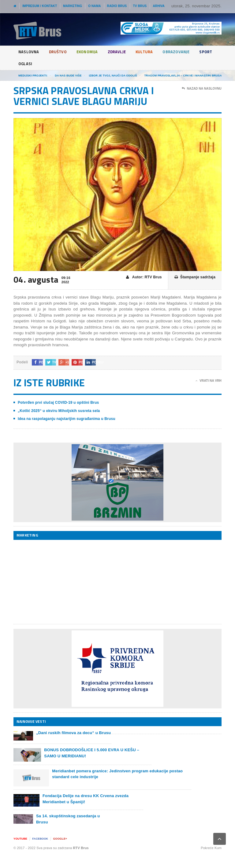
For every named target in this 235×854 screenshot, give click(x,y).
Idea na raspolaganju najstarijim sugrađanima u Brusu (66, 419)
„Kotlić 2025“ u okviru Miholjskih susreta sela (59, 411)
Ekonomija (91, 52)
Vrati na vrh (209, 381)
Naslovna (29, 52)
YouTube (20, 838)
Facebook (40, 838)
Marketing (72, 6)
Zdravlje (122, 52)
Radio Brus (117, 6)
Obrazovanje (184, 52)
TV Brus (140, 6)
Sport (25, 64)
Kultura (151, 52)
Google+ (60, 838)
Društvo (59, 52)
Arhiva (159, 6)
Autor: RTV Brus (144, 277)
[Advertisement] (59, 582)
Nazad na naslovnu (202, 89)
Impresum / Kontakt (39, 6)
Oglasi (49, 64)
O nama (94, 6)
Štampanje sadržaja (194, 277)
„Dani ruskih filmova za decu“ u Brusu (73, 732)
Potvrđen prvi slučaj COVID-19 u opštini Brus (58, 402)
